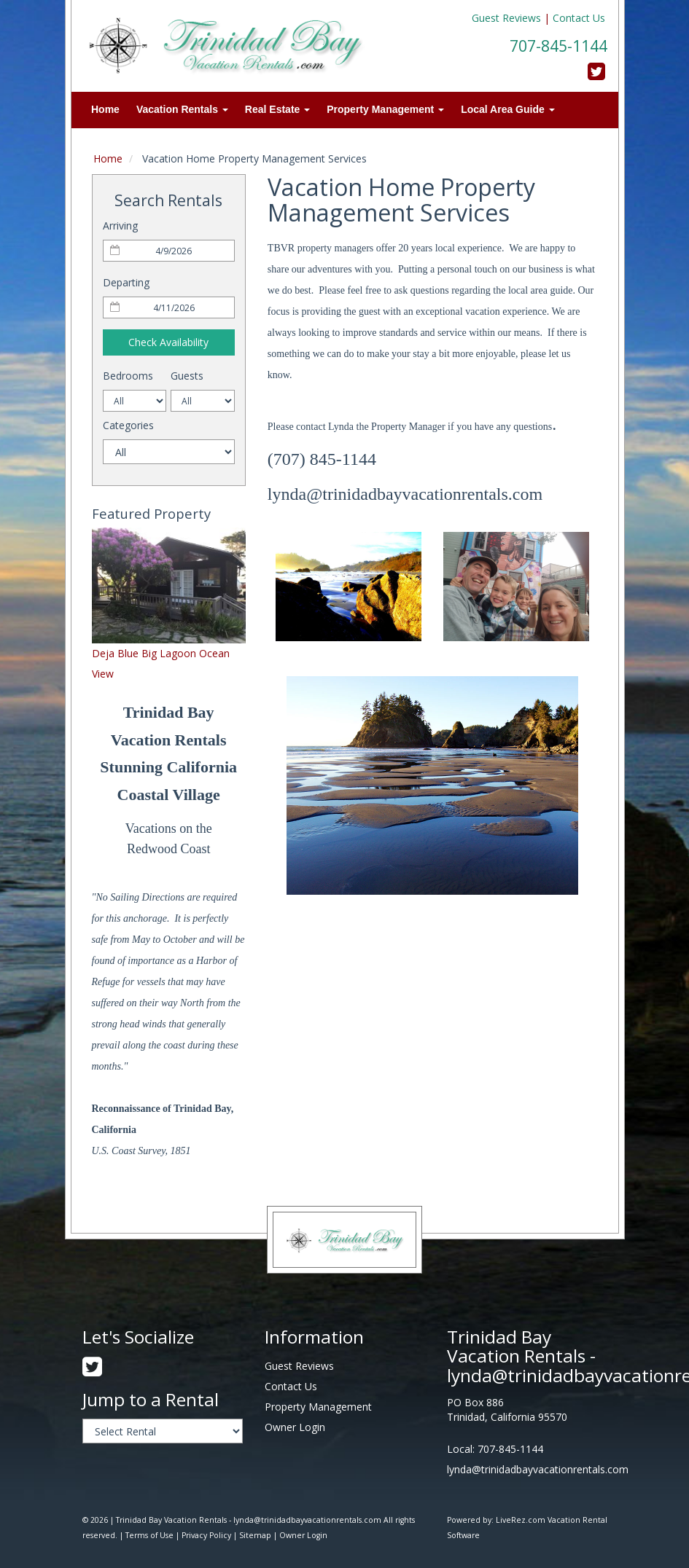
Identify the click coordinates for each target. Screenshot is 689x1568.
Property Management (385, 109)
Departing (126, 282)
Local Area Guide (508, 109)
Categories (128, 425)
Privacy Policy (206, 1535)
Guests (187, 376)
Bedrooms (128, 376)
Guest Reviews (506, 18)
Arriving (120, 225)
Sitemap (255, 1535)
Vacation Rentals (182, 109)
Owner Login (295, 1427)
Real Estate (277, 109)
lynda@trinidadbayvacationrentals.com (537, 1469)
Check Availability (168, 342)
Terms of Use (149, 1535)
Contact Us (579, 18)
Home (105, 109)
